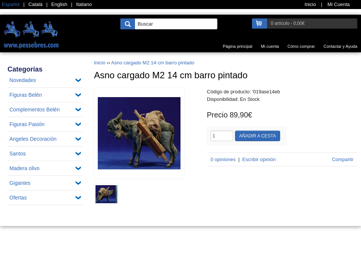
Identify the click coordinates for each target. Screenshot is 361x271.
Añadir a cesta (257, 136)
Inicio (99, 62)
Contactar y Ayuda (340, 46)
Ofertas (18, 198)
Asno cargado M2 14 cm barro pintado (152, 62)
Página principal (237, 46)
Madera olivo (24, 168)
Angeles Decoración (32, 139)
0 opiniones (223, 159)
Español (11, 4)
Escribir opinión (259, 159)
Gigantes (19, 183)
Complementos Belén (34, 110)
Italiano (84, 4)
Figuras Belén (25, 95)
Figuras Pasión (26, 124)
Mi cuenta (270, 46)
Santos (17, 154)
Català (35, 4)
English (59, 4)
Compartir (342, 159)
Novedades (22, 80)
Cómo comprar (301, 46)
